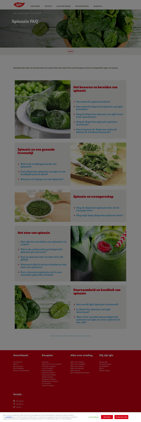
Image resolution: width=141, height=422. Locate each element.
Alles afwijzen (107, 417)
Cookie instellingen (93, 417)
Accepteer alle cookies (121, 417)
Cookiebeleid (8, 417)
